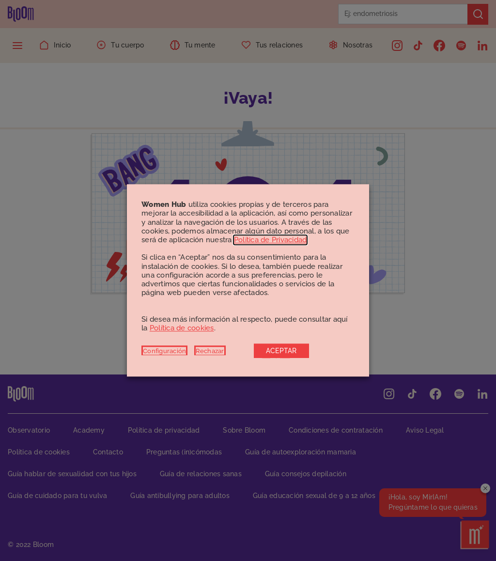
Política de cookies (182, 328)
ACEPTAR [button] (281, 351)
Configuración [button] (164, 351)
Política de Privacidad (270, 239)
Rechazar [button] (210, 351)
